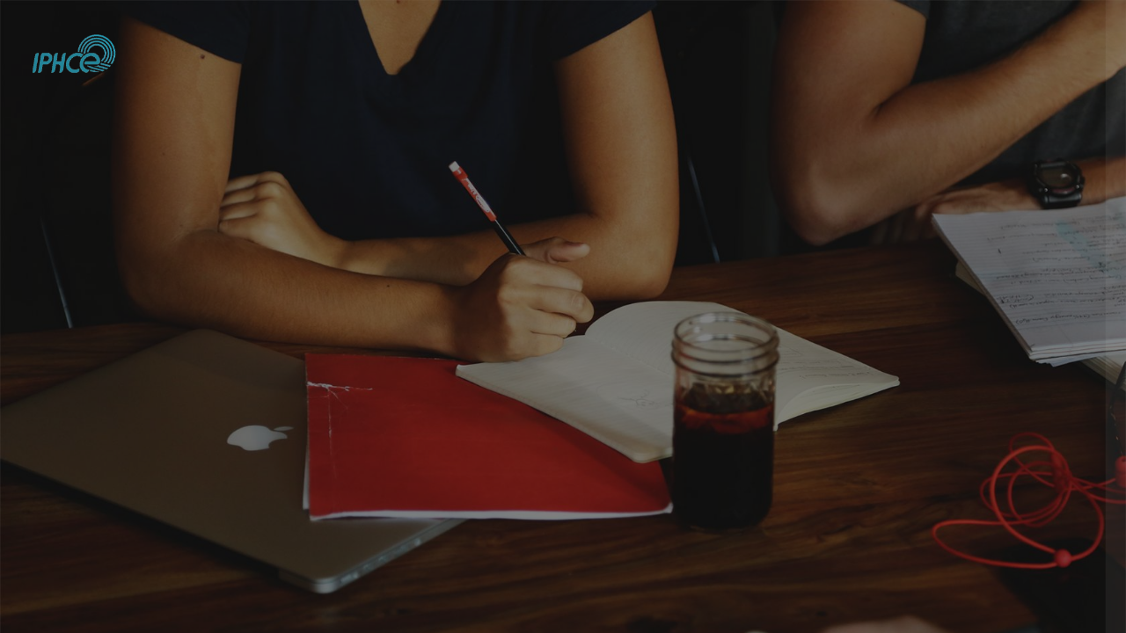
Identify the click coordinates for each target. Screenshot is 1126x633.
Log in (940, 377)
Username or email (835, 152)
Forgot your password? (1044, 327)
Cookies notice (996, 592)
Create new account (941, 510)
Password (809, 241)
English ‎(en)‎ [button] (877, 592)
